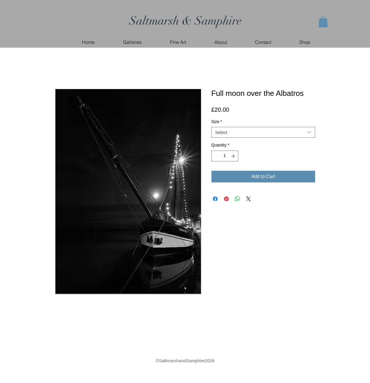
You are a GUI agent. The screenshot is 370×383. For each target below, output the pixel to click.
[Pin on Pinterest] (226, 198)
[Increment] (233, 156)
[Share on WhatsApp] (237, 198)
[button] (323, 21)
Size (216, 121)
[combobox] (263, 132)
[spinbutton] (225, 156)
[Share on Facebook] (215, 198)
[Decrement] (216, 156)
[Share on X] (248, 198)
